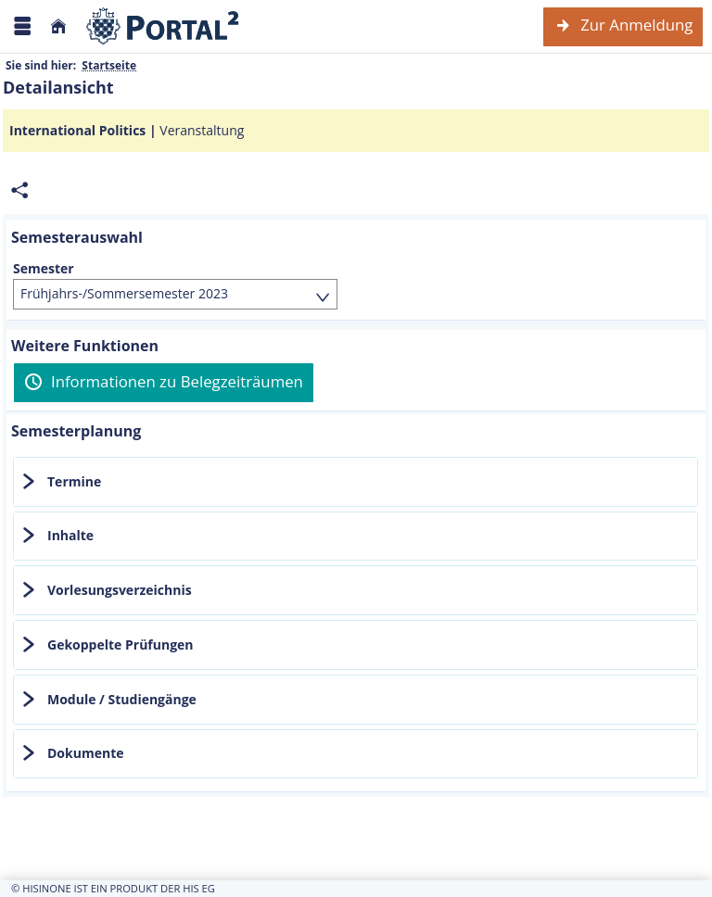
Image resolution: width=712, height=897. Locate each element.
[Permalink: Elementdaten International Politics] (19, 190)
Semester (43, 268)
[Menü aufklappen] (22, 26)
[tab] (355, 482)
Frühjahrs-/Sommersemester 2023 (124, 293)
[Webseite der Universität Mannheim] (163, 26)
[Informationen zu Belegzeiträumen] (163, 382)
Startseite (109, 65)
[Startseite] (58, 26)
